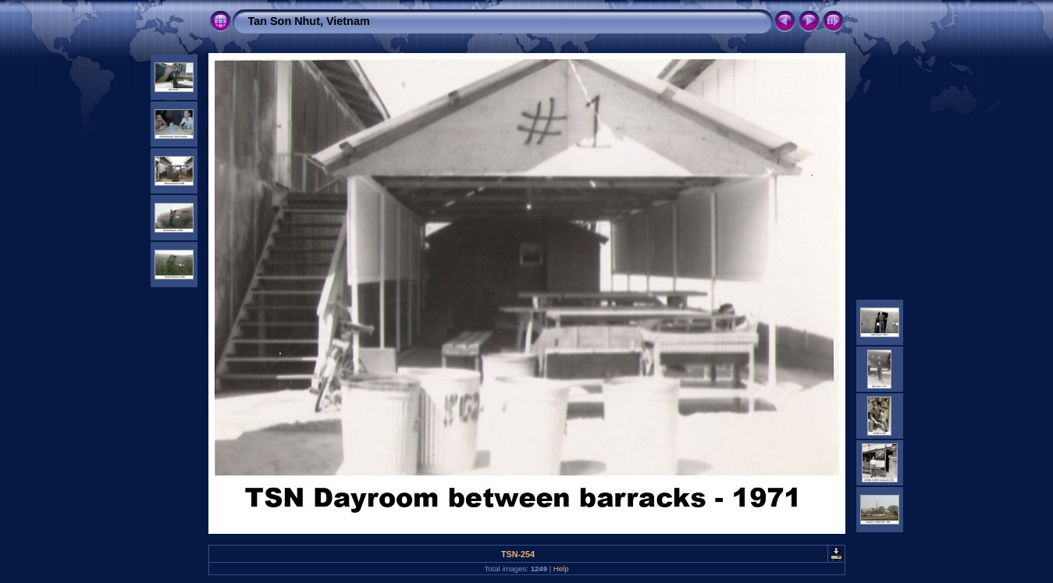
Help (561, 568)
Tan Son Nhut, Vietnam (309, 21)
